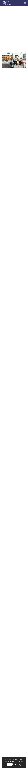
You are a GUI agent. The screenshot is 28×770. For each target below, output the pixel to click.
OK (9, 764)
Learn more (17, 764)
